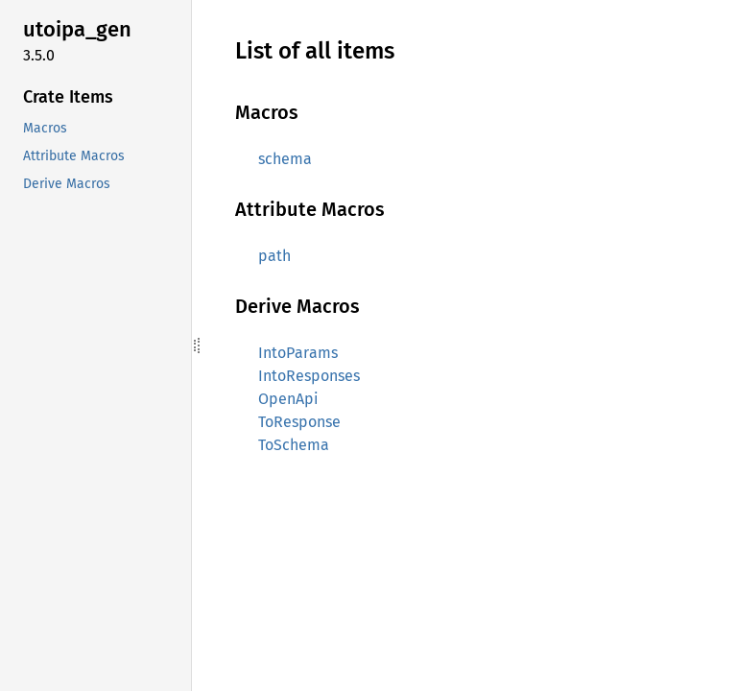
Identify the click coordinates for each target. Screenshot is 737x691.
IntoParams (298, 353)
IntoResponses (309, 376)
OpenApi (288, 399)
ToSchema (293, 445)
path (274, 256)
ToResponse (299, 422)
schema (285, 159)
